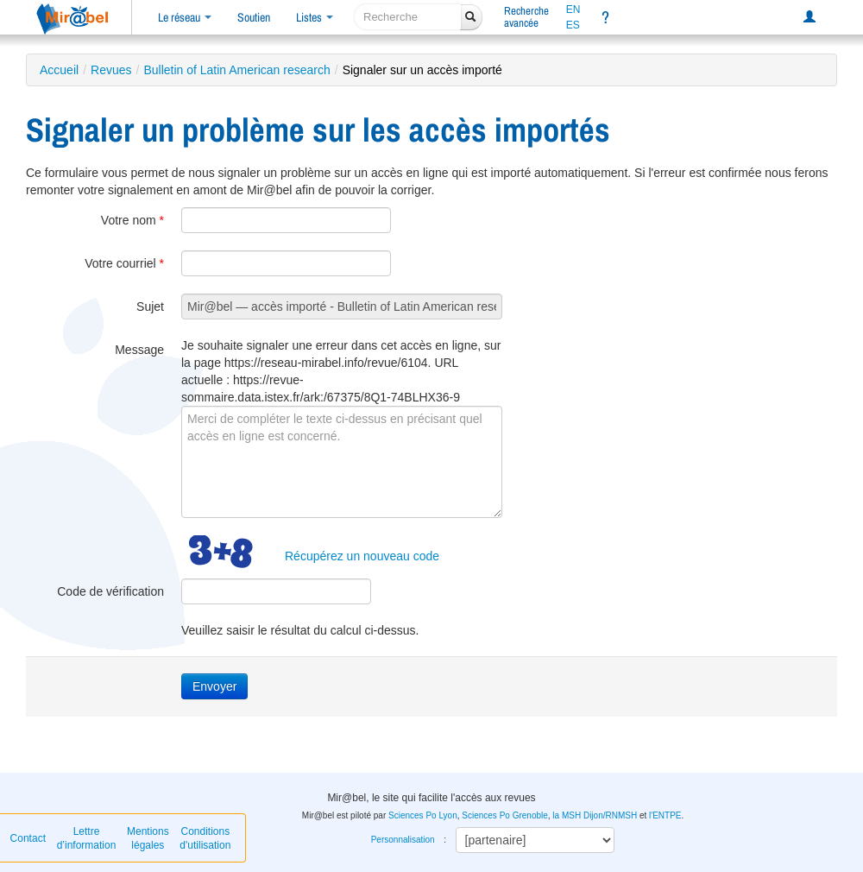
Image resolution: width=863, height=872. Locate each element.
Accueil (59, 70)
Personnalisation (403, 839)
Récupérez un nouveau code (362, 556)
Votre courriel (124, 263)
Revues (111, 70)
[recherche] (408, 16)
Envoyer (214, 686)
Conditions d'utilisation (205, 838)
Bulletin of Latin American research (236, 70)
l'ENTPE (665, 815)
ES (573, 25)
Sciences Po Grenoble (505, 815)
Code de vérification (110, 591)
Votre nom (132, 220)
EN (573, 9)
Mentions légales (148, 838)
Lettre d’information (87, 838)
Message (139, 350)
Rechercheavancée (526, 16)
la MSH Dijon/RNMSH (594, 815)
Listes (314, 17)
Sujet (150, 306)
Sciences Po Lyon (422, 815)
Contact (28, 838)
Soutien (253, 17)
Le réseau (184, 17)
